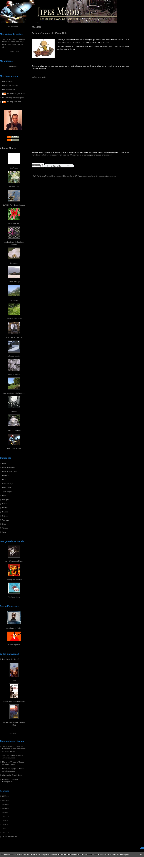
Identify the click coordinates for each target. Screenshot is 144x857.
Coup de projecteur (9, 471)
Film (3, 479)
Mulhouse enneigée (14, 356)
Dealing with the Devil (14, 580)
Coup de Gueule (8, 467)
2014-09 (5, 804)
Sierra (68, 42)
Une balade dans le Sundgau (14, 393)
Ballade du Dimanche (14, 319)
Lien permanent (57, 176)
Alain (4, 775)
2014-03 (5, 808)
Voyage (5, 528)
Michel (4, 762)
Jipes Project (7, 491)
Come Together (14, 645)
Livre (4, 496)
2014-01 (5, 812)
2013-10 (5, 816)
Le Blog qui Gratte (14, 102)
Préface (14, 412)
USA (4, 524)
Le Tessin (14, 300)
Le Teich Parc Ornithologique (14, 205)
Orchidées (14, 263)
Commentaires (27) (70, 176)
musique (113, 176)
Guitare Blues (14, 52)
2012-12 (5, 828)
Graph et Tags (7, 483)
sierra (97, 176)
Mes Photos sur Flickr (10, 85)
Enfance (5, 475)
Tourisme (5, 520)
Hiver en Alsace (14, 374)
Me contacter (13, 27)
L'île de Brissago (14, 282)
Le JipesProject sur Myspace (13, 98)
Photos (5, 508)
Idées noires (7, 487)
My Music (12, 67)
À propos (13, 733)
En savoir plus (123, 854)
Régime (5, 512)
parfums (92, 176)
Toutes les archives (9, 837)
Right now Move (14, 597)
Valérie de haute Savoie (11, 746)
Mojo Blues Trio (8, 81)
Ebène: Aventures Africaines (14, 701)
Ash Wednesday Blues (13, 561)
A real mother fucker (14, 628)
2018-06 (5, 796)
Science (5, 516)
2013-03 (5, 825)
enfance (85, 176)
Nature (4, 504)
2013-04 (5, 820)
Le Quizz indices (15, 775)
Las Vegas (14, 168)
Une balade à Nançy (14, 337)
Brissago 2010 (14, 186)
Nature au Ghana (14, 430)
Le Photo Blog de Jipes (16, 93)
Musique (5, 500)
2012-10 (5, 833)
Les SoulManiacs (8, 89)
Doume (5, 779)
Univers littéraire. (43, 155)
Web (4, 532)
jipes (107, 176)
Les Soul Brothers (14, 449)
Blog (4, 463)
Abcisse (76, 42)
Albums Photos (8, 148)
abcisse (102, 176)
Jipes (4, 755)
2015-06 (5, 800)
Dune (14, 681)
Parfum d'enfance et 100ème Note (49, 33)
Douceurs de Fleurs (14, 223)
